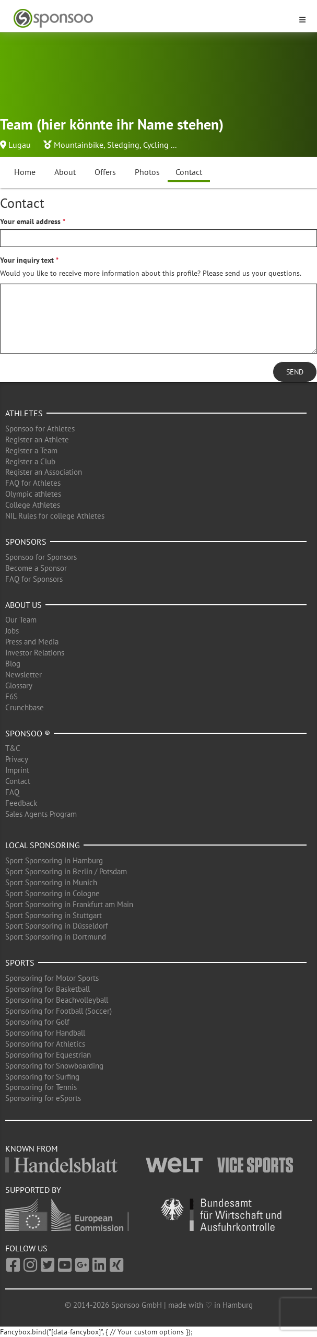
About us (23, 605)
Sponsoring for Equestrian (48, 1055)
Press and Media (31, 642)
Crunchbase (24, 707)
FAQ (12, 792)
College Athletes (32, 505)
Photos (147, 172)
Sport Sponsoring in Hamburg (54, 860)
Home (25, 172)
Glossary (18, 685)
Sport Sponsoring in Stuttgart (53, 915)
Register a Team (31, 450)
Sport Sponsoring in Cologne (52, 893)
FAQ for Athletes (33, 483)
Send (294, 372)
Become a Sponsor (36, 568)
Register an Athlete (37, 439)
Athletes (24, 413)
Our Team (21, 620)
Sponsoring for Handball (45, 1033)
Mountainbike (78, 144)
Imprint (17, 770)
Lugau (19, 144)
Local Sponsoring (42, 845)
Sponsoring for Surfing (42, 1077)
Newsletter (23, 674)
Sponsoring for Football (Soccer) (58, 1011)
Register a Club (30, 461)
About (65, 172)
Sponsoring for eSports (43, 1098)
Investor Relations (34, 653)
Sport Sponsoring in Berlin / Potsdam (66, 871)
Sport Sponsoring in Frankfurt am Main (69, 904)
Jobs (12, 631)
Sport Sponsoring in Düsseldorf (56, 926)
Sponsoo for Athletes (40, 428)
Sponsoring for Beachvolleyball (56, 1000)
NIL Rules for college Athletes (54, 516)
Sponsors (25, 541)
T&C (12, 748)
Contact (188, 172)
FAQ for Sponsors (34, 579)
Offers (105, 172)
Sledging (123, 144)
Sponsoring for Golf (37, 1022)
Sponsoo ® (27, 733)
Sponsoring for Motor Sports (52, 978)
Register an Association (43, 472)
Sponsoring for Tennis (41, 1087)
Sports (19, 962)
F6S (11, 696)
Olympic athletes (33, 494)
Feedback (21, 803)
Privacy (16, 759)
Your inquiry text (27, 260)
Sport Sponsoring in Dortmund (55, 937)
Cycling (156, 144)
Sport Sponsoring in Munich (51, 882)
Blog (12, 663)
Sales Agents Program (41, 814)
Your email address (30, 221)
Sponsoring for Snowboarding (54, 1066)
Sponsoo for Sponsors (41, 557)
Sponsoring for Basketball (47, 989)
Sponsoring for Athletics (45, 1044)
